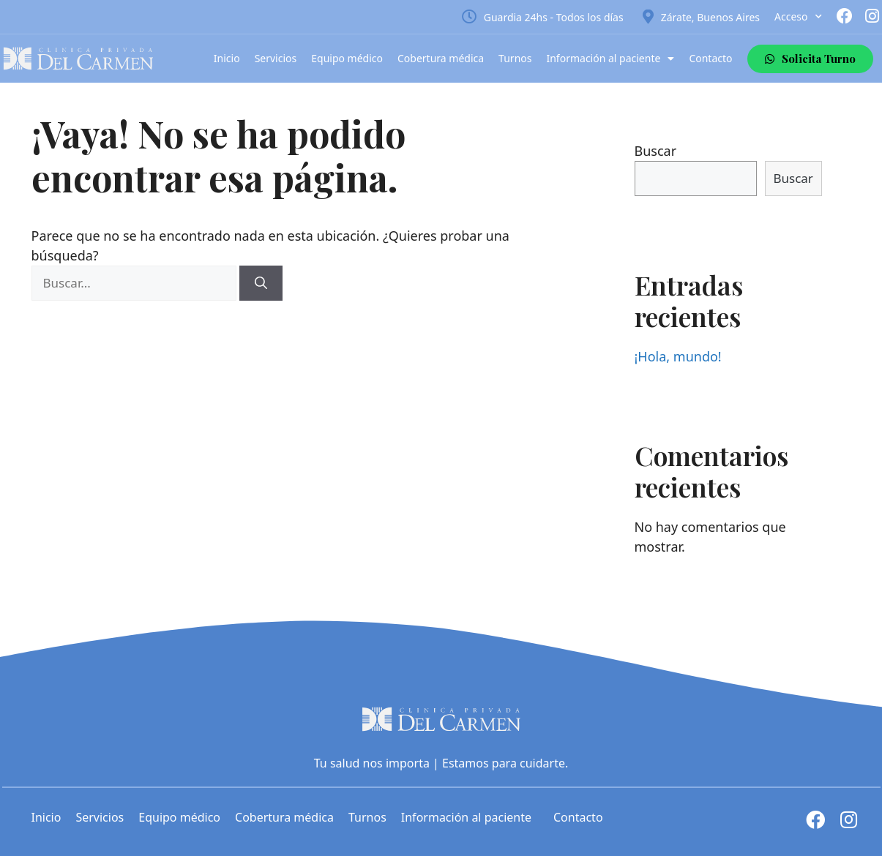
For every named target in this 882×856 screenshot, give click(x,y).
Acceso (797, 17)
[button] (810, 59)
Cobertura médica (440, 58)
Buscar (656, 150)
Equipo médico (347, 58)
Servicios (276, 58)
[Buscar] (261, 283)
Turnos (514, 58)
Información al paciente (610, 58)
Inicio (227, 58)
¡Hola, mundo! (678, 356)
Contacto (710, 58)
